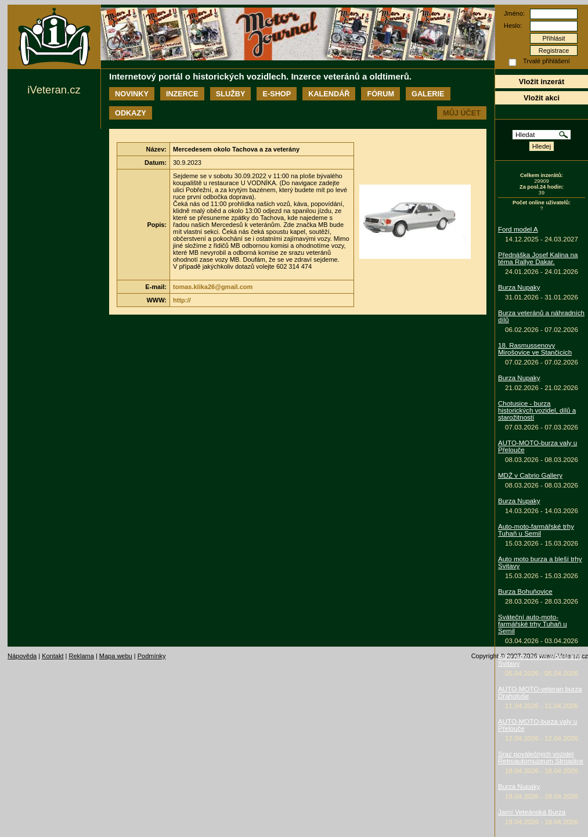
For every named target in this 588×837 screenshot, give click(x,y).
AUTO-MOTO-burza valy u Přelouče (537, 446)
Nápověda (22, 655)
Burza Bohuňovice (525, 591)
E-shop (276, 93)
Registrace (554, 50)
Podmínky (152, 655)
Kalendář (328, 93)
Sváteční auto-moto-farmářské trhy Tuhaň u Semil (532, 624)
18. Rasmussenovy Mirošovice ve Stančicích (535, 349)
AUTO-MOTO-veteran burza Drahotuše (540, 692)
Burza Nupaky (519, 287)
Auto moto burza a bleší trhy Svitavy (540, 562)
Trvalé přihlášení (546, 60)
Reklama (80, 655)
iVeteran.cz (53, 90)
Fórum (380, 93)
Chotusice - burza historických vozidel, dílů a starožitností (537, 410)
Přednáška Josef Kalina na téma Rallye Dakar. (538, 258)
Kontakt (52, 655)
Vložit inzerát (541, 81)
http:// (182, 300)
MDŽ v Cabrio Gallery (530, 475)
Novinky (132, 93)
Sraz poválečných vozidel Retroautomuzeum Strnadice (540, 757)
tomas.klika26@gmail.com (212, 286)
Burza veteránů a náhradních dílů (541, 316)
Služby (231, 93)
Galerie (428, 93)
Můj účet (462, 113)
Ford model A (518, 229)
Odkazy (130, 113)
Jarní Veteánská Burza (531, 812)
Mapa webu (115, 655)
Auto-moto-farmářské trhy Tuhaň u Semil (536, 530)
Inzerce (182, 93)
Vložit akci (542, 97)
